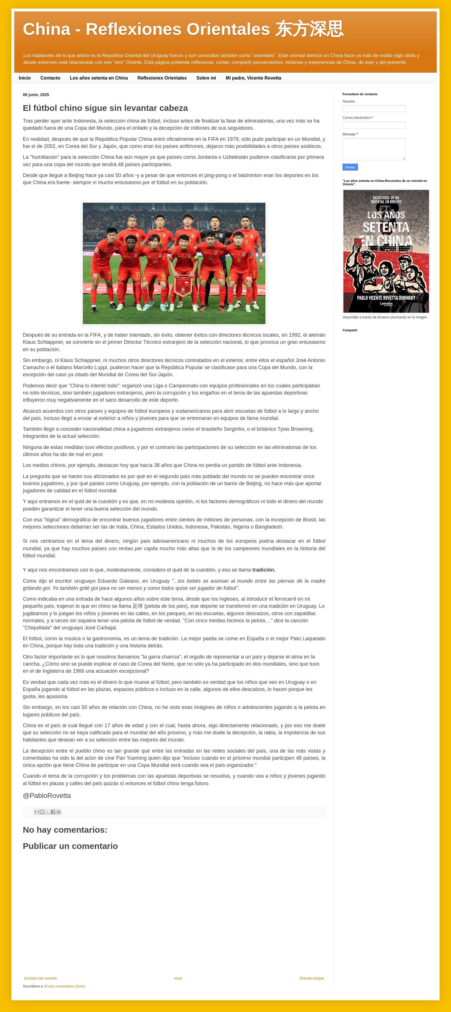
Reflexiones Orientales (162, 78)
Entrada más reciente (40, 978)
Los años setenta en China (99, 78)
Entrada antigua (312, 978)
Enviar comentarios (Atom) (65, 986)
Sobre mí (206, 78)
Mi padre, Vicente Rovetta (253, 78)
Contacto (50, 78)
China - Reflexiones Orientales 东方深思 (183, 28)
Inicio (25, 78)
